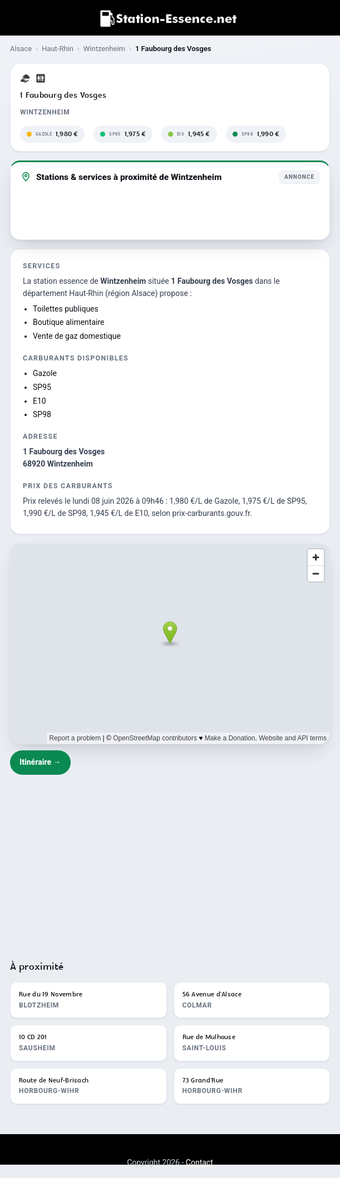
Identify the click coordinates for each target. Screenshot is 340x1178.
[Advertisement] (170, 862)
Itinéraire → (40, 762)
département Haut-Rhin (63, 293)
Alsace (21, 48)
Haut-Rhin (57, 48)
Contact (199, 1162)
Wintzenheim (104, 48)
